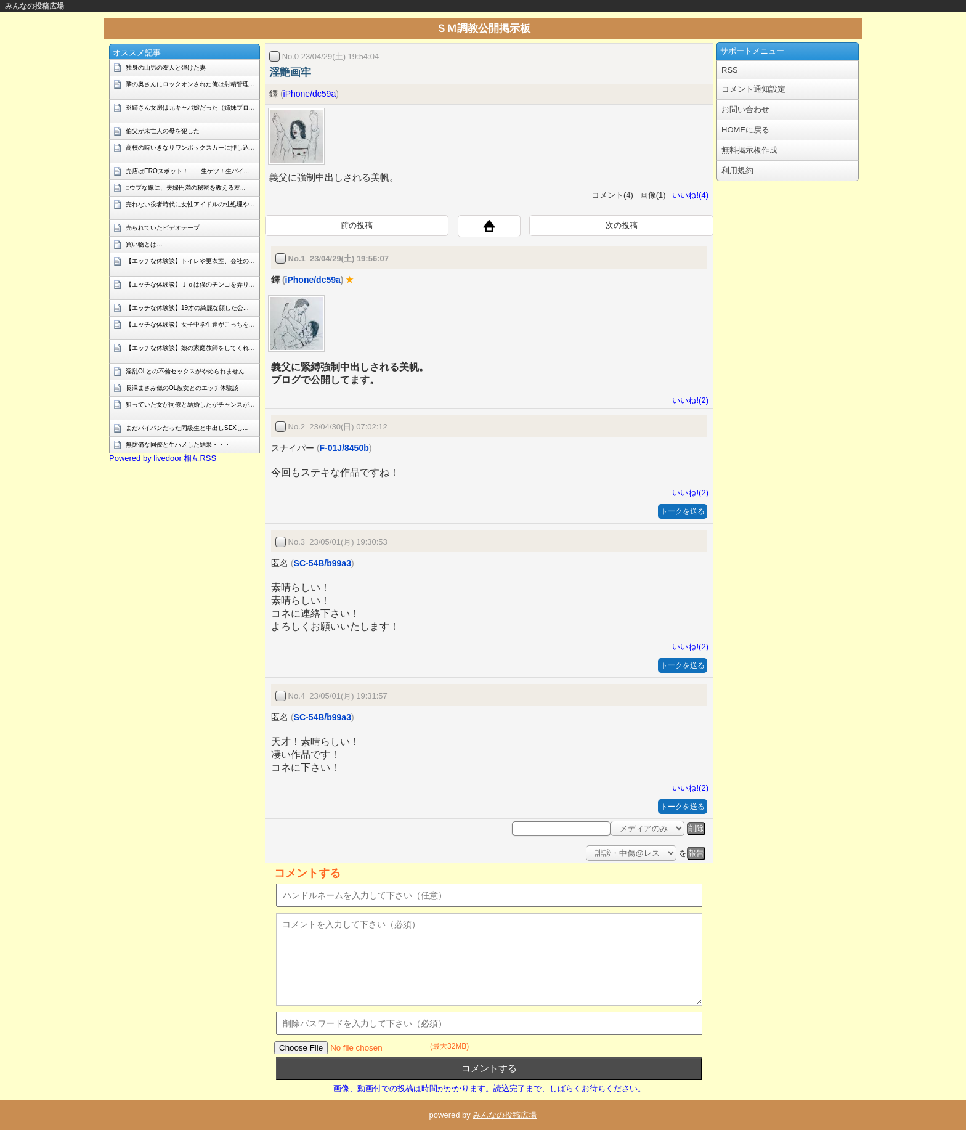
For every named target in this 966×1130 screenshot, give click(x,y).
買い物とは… (144, 244)
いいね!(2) (688, 400)
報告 (696, 853)
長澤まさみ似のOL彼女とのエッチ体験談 (182, 387)
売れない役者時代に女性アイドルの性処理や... (190, 204)
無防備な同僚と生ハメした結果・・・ (178, 444)
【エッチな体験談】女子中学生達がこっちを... (190, 324)
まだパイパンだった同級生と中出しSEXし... (187, 428)
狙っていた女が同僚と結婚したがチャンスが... (190, 404)
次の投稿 (622, 225)
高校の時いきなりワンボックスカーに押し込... (190, 147)
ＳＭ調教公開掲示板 (483, 29)
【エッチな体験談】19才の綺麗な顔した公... (187, 307)
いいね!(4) (688, 195)
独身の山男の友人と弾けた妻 (166, 67)
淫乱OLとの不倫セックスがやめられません (185, 371)
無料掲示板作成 (749, 150)
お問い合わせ (745, 109)
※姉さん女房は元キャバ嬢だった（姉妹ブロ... (190, 107)
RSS (729, 70)
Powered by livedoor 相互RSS (162, 458)
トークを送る (682, 511)
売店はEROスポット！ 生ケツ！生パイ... (187, 171)
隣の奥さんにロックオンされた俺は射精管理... (190, 84)
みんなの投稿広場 (34, 6)
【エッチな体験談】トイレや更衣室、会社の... (190, 261)
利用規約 (737, 170)
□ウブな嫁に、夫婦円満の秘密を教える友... (185, 187)
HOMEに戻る (745, 129)
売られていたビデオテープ (163, 227)
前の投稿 (357, 225)
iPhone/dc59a (309, 94)
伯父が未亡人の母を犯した (163, 131)
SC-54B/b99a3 (322, 563)
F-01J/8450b (344, 448)
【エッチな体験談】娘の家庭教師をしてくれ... (190, 347)
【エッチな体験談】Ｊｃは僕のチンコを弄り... (190, 284)
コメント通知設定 (753, 89)
